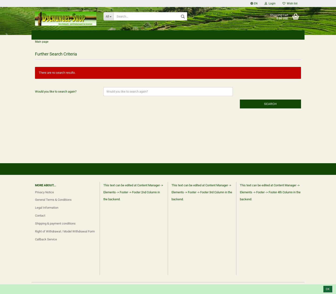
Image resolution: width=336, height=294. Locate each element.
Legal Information (46, 207)
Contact (40, 215)
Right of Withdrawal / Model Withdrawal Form (65, 231)
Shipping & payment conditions (55, 223)
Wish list (290, 3)
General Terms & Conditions (53, 199)
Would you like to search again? (56, 91)
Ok (328, 289)
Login (270, 3)
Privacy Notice (44, 192)
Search (270, 104)
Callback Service (46, 239)
